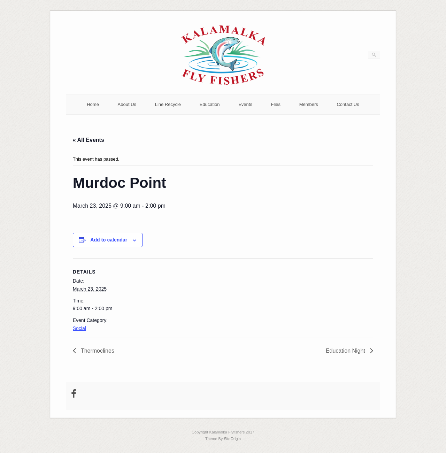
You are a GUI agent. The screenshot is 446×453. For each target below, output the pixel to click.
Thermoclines (96, 351)
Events (245, 104)
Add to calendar (108, 240)
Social (79, 328)
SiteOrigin (232, 439)
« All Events (88, 140)
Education (210, 104)
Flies (275, 104)
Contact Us (348, 104)
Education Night (346, 351)
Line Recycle (168, 104)
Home (93, 104)
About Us (127, 104)
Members (308, 104)
